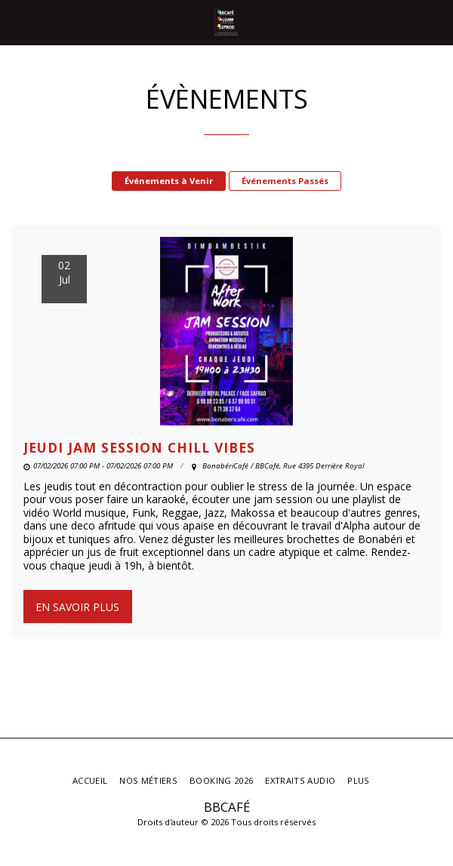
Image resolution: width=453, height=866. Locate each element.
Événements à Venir (169, 180)
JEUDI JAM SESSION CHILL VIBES (139, 447)
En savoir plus (77, 607)
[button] (16, 21)
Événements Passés (285, 180)
